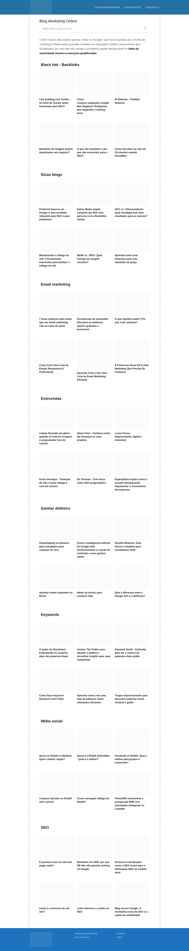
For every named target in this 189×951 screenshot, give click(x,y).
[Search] (144, 27)
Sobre (119, 937)
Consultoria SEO (132, 7)
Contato (121, 933)
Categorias (151, 7)
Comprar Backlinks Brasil (107, 7)
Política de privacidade (85, 933)
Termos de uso (81, 937)
